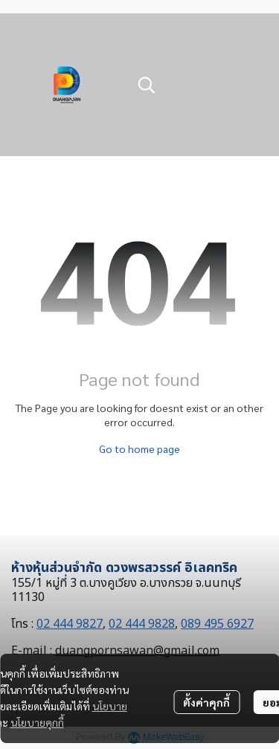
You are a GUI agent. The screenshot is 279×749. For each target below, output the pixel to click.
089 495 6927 (217, 624)
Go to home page (139, 448)
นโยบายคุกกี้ (37, 722)
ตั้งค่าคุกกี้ (206, 702)
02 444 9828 (142, 624)
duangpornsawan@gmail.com (137, 651)
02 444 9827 (69, 624)
